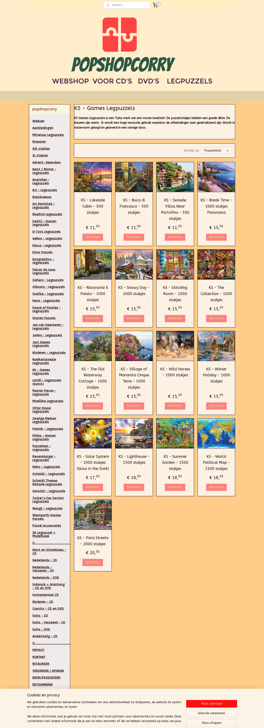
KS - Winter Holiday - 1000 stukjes (216, 375)
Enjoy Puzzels (42, 252)
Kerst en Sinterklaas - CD (49, 551)
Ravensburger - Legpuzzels (44, 458)
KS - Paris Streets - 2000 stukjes (92, 540)
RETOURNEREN (42, 685)
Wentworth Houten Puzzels (46, 517)
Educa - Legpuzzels (46, 245)
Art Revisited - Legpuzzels (43, 205)
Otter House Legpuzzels (41, 410)
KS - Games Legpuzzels (41, 371)
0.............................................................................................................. (51, 643)
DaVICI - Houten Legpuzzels (44, 223)
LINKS (36, 691)
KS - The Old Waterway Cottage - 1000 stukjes (93, 378)
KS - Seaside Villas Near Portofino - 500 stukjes (175, 209)
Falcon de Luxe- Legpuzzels (44, 271)
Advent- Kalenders (46, 162)
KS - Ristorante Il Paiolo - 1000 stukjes (92, 293)
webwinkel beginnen (141, 720)
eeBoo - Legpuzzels (47, 238)
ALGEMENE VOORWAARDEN (43, 700)
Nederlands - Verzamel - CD (43, 569)
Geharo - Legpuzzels (48, 280)
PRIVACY (38, 650)
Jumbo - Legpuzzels (47, 335)
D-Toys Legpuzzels (46, 232)
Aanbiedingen (42, 128)
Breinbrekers (42, 197)
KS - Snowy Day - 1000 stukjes (134, 290)
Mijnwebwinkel (177, 720)
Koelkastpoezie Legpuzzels (44, 361)
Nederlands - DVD (45, 578)
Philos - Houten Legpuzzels (44, 437)
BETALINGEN (40, 664)
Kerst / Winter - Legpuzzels (44, 171)
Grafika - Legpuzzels (48, 294)
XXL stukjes (41, 149)
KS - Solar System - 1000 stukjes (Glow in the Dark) (93, 462)
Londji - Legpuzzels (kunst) (46, 382)
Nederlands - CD (44, 560)
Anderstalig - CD (44, 636)
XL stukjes (40, 155)
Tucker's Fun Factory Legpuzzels (48, 500)
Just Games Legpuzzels (41, 344)
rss (126, 720)
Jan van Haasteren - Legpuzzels (48, 326)
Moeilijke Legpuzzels (47, 401)
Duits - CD (40, 616)
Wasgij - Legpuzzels (47, 508)
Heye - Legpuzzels (46, 301)
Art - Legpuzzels (44, 190)
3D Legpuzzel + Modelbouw (44, 534)
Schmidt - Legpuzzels (48, 474)
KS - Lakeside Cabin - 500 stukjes (93, 206)
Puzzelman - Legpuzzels (41, 448)
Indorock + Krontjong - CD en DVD (48, 586)
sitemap (118, 720)
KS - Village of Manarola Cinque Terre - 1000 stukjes (134, 378)
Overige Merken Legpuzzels (44, 420)
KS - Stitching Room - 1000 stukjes (175, 293)
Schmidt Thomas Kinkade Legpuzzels (47, 482)
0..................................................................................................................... (51, 543)
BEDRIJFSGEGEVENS (46, 678)
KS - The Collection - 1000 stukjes (216, 293)
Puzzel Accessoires (46, 526)
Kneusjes (39, 142)
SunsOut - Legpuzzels (48, 491)
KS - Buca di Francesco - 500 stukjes (133, 206)
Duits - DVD (41, 629)
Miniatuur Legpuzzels (48, 135)
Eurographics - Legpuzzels (43, 261)
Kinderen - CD (42, 602)
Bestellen (93, 237)
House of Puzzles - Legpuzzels (46, 309)
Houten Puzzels (44, 318)
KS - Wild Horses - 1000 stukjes (175, 372)
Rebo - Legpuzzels (46, 467)
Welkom (38, 121)
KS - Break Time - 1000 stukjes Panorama (216, 206)
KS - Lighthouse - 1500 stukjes (134, 459)
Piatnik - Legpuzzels (47, 429)
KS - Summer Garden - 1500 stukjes (175, 462)
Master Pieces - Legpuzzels (44, 392)
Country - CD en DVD (48, 609)
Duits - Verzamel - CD (48, 622)
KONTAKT (38, 657)
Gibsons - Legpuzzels (48, 287)
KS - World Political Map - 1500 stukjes (216, 462)
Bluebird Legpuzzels (47, 214)
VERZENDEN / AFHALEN (48, 671)
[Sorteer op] (216, 150)
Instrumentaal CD (45, 595)
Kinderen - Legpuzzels (49, 353)
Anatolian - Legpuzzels (41, 181)
